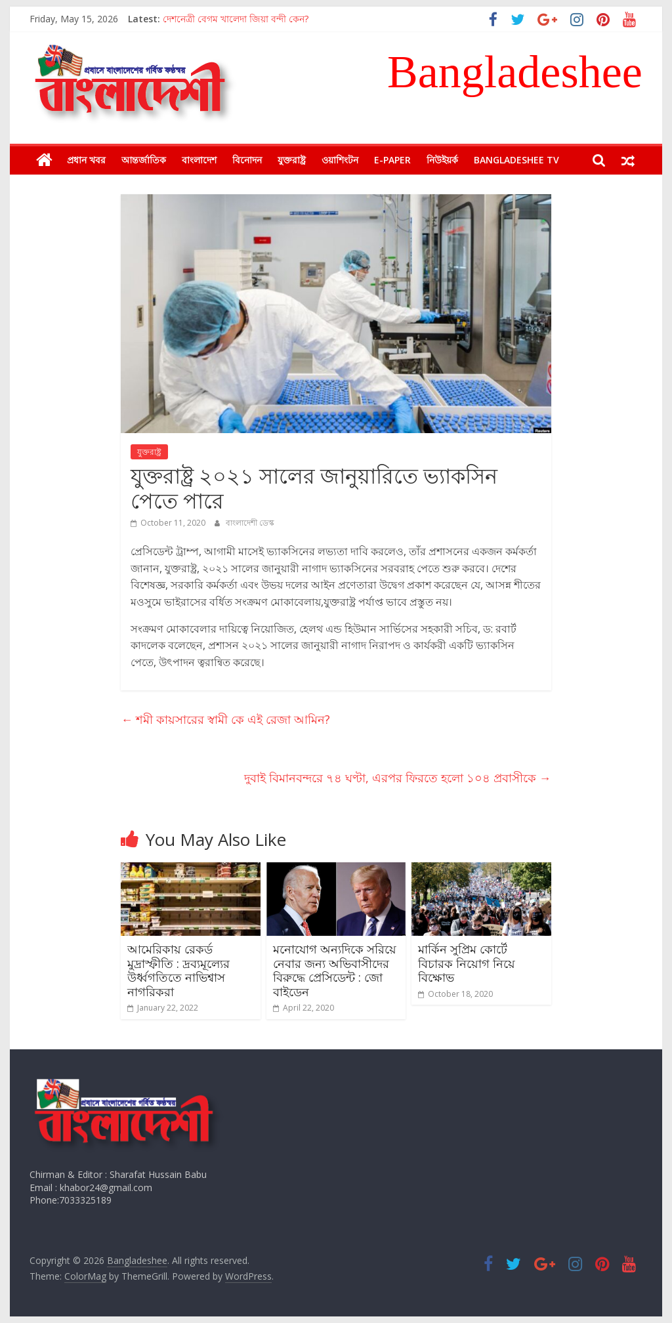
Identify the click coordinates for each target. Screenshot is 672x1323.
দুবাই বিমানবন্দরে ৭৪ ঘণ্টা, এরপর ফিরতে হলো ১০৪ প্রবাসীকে (397, 778)
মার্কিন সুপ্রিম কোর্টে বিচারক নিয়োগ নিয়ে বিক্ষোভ (466, 963)
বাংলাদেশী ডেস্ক (250, 522)
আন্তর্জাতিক (143, 160)
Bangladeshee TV (516, 160)
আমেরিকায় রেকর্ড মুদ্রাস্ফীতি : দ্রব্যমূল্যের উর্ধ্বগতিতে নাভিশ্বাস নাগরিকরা (178, 970)
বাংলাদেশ (199, 160)
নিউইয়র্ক (442, 160)
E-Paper (392, 160)
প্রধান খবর (86, 160)
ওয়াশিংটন (340, 160)
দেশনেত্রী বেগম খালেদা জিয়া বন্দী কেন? (235, 18)
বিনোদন (247, 160)
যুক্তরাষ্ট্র (292, 160)
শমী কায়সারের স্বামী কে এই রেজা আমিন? (225, 719)
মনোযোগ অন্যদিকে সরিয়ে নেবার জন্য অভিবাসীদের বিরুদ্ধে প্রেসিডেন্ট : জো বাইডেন (334, 970)
